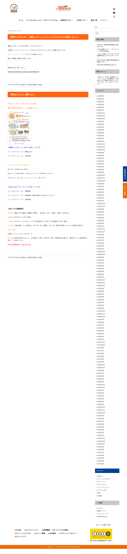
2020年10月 (101, 260)
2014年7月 (100, 426)
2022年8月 (100, 217)
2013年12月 (101, 443)
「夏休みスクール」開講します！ (22, 100)
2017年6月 (100, 358)
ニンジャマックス (103, 492)
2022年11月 (101, 211)
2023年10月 (101, 186)
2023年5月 (100, 197)
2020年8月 (100, 265)
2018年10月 (101, 322)
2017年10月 (101, 350)
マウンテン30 (101, 495)
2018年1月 (100, 344)
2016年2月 (100, 387)
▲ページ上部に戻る (105, 530)
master (40, 90)
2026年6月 (100, 101)
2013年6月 (100, 460)
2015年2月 (100, 407)
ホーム (21, 25)
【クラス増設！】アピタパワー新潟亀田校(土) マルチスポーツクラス (108, 60)
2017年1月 (100, 367)
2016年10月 (101, 373)
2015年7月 (100, 395)
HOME (18, 535)
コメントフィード (103, 519)
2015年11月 (101, 390)
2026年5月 (100, 104)
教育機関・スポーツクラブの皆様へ (55, 535)
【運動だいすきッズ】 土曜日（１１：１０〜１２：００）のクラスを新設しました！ (43, 42)
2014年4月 (100, 435)
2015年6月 (100, 398)
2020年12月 (101, 257)
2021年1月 (100, 254)
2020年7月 (100, 268)
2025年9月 (100, 127)
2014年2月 (100, 438)
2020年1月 (100, 282)
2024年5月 (100, 169)
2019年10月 (101, 291)
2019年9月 (100, 293)
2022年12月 (101, 209)
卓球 (98, 498)
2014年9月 (100, 421)
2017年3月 (100, 361)
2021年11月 (101, 237)
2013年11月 (101, 446)
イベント (104, 25)
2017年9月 (100, 353)
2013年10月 (101, 449)
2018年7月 (100, 330)
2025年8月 (100, 129)
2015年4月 (100, 401)
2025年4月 (100, 138)
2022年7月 (100, 220)
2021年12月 (101, 234)
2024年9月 (100, 158)
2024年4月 (100, 172)
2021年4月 (100, 248)
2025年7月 (100, 132)
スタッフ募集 (40, 539)
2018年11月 (101, 319)
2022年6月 (100, 223)
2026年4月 (100, 107)
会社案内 (52, 539)
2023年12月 (101, 180)
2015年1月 (100, 409)
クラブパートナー (32, 535)
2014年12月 (101, 412)
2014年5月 (100, 432)
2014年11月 (101, 415)
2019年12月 (101, 285)
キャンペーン (101, 487)
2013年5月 (100, 463)
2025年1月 (100, 146)
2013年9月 (100, 452)
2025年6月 (100, 135)
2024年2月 (100, 177)
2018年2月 (100, 342)
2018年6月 (100, 333)
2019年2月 (100, 310)
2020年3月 (100, 276)
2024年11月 (101, 152)
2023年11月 (101, 183)
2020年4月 (100, 274)
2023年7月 (100, 192)
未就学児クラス (67, 25)
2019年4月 (100, 305)
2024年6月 (100, 166)
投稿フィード (101, 516)
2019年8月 (100, 296)
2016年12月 (101, 370)
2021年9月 (100, 240)
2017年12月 (101, 347)
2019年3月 (100, 308)
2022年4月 (100, 225)
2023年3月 (100, 203)
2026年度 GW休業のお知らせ (106, 70)
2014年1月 (100, 441)
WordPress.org (102, 522)
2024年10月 (101, 155)
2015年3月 (100, 404)
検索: (96, 32)
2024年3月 (100, 175)
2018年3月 (100, 339)
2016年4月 (100, 381)
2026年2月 (100, 112)
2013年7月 (100, 457)
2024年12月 (101, 149)
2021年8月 (100, 243)
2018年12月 (101, 316)
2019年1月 (100, 313)
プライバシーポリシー (68, 539)
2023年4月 (100, 200)
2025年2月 (100, 143)
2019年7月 (100, 299)
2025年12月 (101, 118)
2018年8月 (100, 327)
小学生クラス (82, 25)
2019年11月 (101, 288)
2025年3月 (100, 141)
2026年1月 (100, 115)
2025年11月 (101, 121)
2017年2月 (100, 364)
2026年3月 (100, 110)
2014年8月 (100, 424)
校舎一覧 (94, 25)
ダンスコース (101, 490)
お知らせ (23, 90)
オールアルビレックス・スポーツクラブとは (41, 25)
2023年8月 (100, 189)
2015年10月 (101, 392)
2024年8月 (100, 160)
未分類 (99, 501)
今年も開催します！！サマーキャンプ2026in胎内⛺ (108, 55)
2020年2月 (100, 279)
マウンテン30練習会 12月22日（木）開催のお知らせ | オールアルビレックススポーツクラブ (108, 85)
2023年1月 (100, 206)
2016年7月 (100, 378)
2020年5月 (100, 271)
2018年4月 (100, 336)
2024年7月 (100, 163)
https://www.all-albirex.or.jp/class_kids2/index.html (23, 77)
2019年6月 (100, 302)
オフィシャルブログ (103, 484)
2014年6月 (100, 429)
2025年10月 (101, 124)
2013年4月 (100, 466)
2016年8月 (100, 375)
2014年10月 (101, 418)
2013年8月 (100, 455)
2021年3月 (100, 251)
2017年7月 (100, 356)
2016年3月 (100, 384)
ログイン (100, 513)
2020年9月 (100, 262)
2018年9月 (100, 325)
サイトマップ (21, 542)
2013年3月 (100, 469)
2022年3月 (100, 228)
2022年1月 (100, 231)
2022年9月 (100, 214)
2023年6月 (100, 194)
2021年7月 (100, 245)
